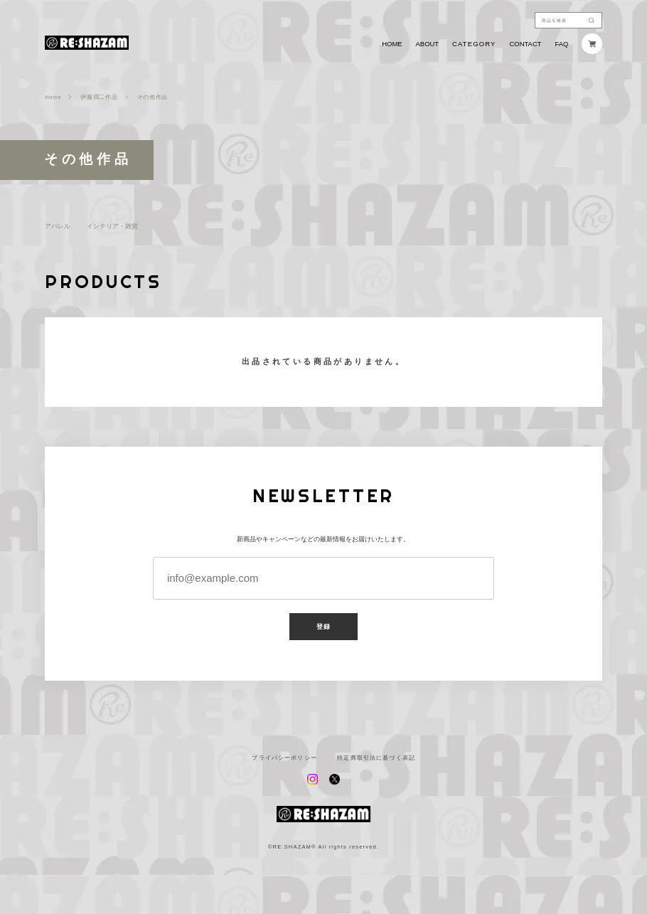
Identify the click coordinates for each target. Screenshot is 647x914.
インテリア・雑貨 (112, 226)
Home (53, 97)
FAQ (561, 44)
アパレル (57, 226)
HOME (392, 44)
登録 (323, 626)
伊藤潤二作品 (98, 97)
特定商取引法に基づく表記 (376, 758)
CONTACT (525, 44)
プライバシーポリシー (284, 758)
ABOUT (427, 44)
